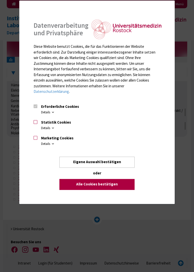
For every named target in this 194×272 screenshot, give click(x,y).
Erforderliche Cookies (60, 106)
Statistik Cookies (56, 122)
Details (48, 112)
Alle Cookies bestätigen (97, 184)
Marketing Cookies (57, 138)
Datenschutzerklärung (51, 91)
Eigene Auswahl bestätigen (97, 162)
